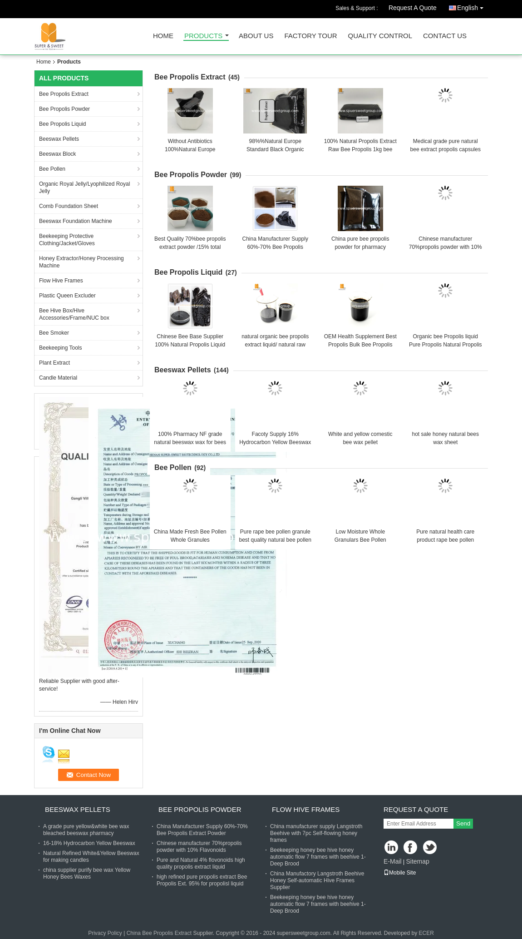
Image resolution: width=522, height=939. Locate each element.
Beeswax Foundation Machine (75, 221)
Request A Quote (413, 7)
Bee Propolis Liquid (62, 124)
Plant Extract (54, 363)
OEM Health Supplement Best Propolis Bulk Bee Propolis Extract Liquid (360, 344)
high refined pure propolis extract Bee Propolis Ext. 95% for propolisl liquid (202, 880)
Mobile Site (400, 873)
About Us (256, 36)
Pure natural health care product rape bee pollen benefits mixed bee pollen (445, 540)
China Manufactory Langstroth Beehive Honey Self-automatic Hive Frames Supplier (317, 880)
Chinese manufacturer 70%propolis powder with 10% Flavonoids (445, 247)
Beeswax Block (57, 154)
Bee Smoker (54, 333)
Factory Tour (310, 36)
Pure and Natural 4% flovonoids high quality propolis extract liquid (201, 863)
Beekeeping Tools (60, 348)
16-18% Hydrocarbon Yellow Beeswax (89, 843)
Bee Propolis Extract (64, 94)
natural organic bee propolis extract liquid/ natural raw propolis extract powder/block (275, 344)
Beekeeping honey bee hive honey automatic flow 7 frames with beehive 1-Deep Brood (318, 857)
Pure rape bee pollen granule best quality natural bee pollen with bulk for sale (275, 540)
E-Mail (393, 861)
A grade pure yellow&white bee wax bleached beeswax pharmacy (86, 829)
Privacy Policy (105, 933)
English (472, 6)
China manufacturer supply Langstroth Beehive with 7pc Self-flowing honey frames (316, 833)
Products (203, 36)
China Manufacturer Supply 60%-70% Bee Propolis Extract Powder (275, 247)
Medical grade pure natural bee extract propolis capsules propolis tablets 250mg (445, 149)
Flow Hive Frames (61, 280)
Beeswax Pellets (59, 139)
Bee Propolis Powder (64, 109)
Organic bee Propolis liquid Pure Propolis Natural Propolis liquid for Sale (445, 344)
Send (463, 823)
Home (163, 36)
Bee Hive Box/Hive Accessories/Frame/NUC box (74, 314)
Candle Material (58, 378)
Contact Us (445, 36)
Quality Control (380, 36)
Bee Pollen (52, 169)
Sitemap (417, 861)
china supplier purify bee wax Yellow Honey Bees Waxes (86, 873)
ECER (426, 933)
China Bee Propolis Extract (159, 933)
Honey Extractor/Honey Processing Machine (81, 262)
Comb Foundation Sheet (68, 206)
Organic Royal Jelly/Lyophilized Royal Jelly (84, 187)
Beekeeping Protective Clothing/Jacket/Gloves (67, 240)
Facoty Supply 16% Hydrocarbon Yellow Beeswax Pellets (275, 442)
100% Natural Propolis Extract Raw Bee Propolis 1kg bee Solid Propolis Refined (360, 149)
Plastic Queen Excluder (67, 295)
